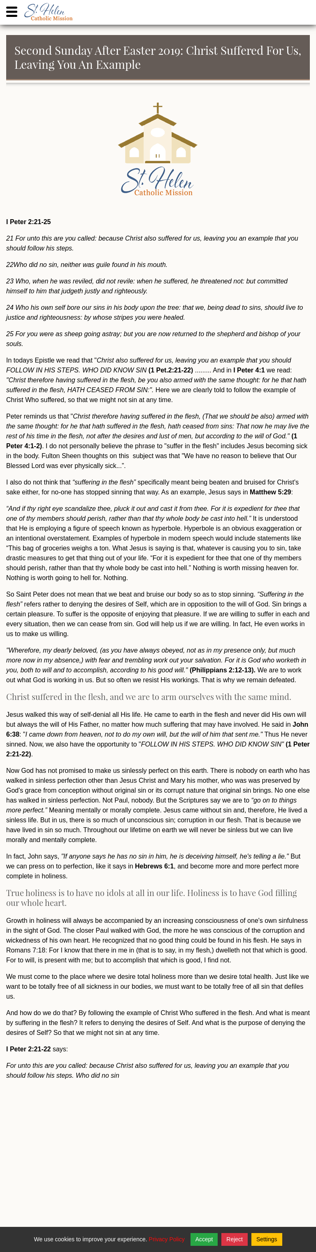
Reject (234, 1239)
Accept (204, 1239)
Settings (266, 1239)
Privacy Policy (167, 1239)
